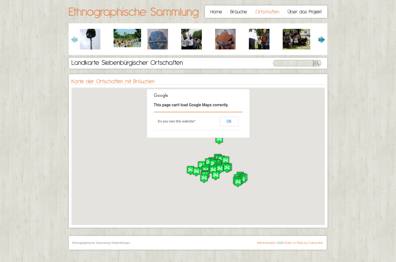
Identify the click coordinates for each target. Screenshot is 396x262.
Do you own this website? (176, 121)
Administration (266, 242)
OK (229, 121)
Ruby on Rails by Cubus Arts (304, 242)
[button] (215, 176)
